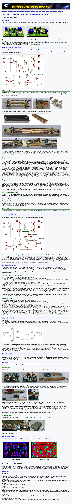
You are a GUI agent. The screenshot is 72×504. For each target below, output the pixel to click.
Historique (60, 11)
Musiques (16, 11)
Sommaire (4, 11)
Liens (51, 11)
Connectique (27, 11)
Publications (21, 11)
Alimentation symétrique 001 (44, 210)
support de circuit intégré (29, 262)
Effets (22, 14)
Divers (43, 11)
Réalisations (15, 14)
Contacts (47, 11)
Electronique (34, 11)
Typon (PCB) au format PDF (9, 463)
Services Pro (10, 11)
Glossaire (55, 11)
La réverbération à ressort (46, 42)
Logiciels (39, 11)
